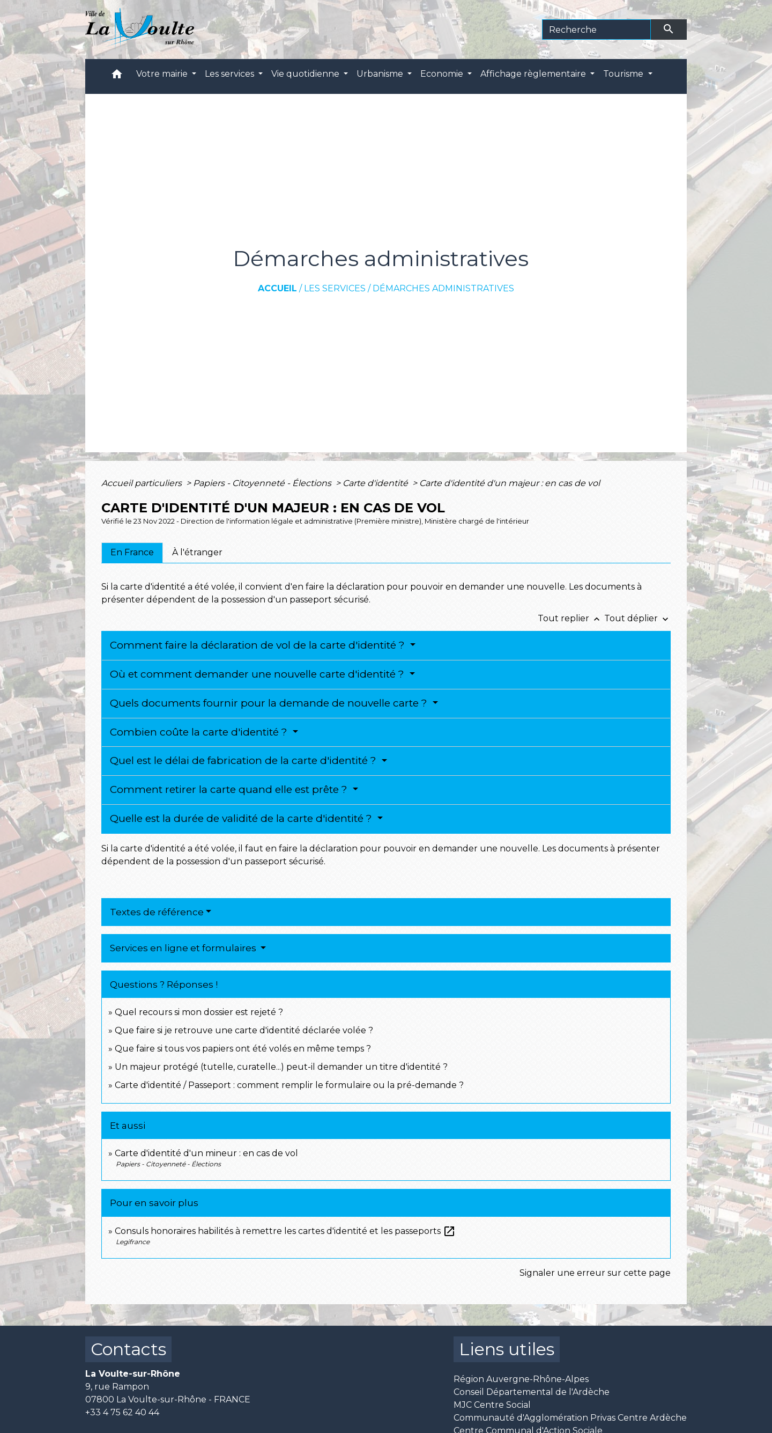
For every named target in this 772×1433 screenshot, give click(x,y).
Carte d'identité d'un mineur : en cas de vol (206, 1153)
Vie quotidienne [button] (306, 74)
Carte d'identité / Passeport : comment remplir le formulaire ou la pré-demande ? (289, 1085)
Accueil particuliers (142, 483)
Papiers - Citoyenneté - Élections (263, 483)
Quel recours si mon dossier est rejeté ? (199, 1012)
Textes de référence (157, 912)
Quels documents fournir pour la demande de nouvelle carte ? (270, 703)
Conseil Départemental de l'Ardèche (532, 1392)
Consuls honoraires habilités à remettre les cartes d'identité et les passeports (285, 1231)
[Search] (596, 29)
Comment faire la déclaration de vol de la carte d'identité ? (258, 645)
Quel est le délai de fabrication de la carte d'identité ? (244, 760)
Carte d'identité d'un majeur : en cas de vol (509, 483)
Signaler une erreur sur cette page (595, 1273)
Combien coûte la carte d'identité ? (200, 732)
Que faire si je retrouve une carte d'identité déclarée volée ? (244, 1030)
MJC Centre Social (492, 1405)
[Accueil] (139, 29)
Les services (335, 288)
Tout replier (571, 618)
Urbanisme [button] (381, 74)
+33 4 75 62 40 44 (122, 1412)
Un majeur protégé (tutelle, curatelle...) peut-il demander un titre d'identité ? (281, 1067)
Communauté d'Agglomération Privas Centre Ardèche (570, 1418)
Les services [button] (230, 74)
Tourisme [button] (624, 74)
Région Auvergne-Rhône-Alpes (521, 1379)
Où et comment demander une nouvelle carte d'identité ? (258, 674)
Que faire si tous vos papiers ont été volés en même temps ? (243, 1048)
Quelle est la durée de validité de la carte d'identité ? (242, 818)
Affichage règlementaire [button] (534, 74)
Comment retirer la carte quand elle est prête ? (230, 789)
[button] (117, 76)
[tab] (132, 552)
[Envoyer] (669, 29)
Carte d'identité (376, 483)
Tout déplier (637, 618)
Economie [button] (442, 74)
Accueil (277, 288)
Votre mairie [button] (163, 74)
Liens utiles (506, 1349)
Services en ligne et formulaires (184, 948)
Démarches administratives (443, 288)
